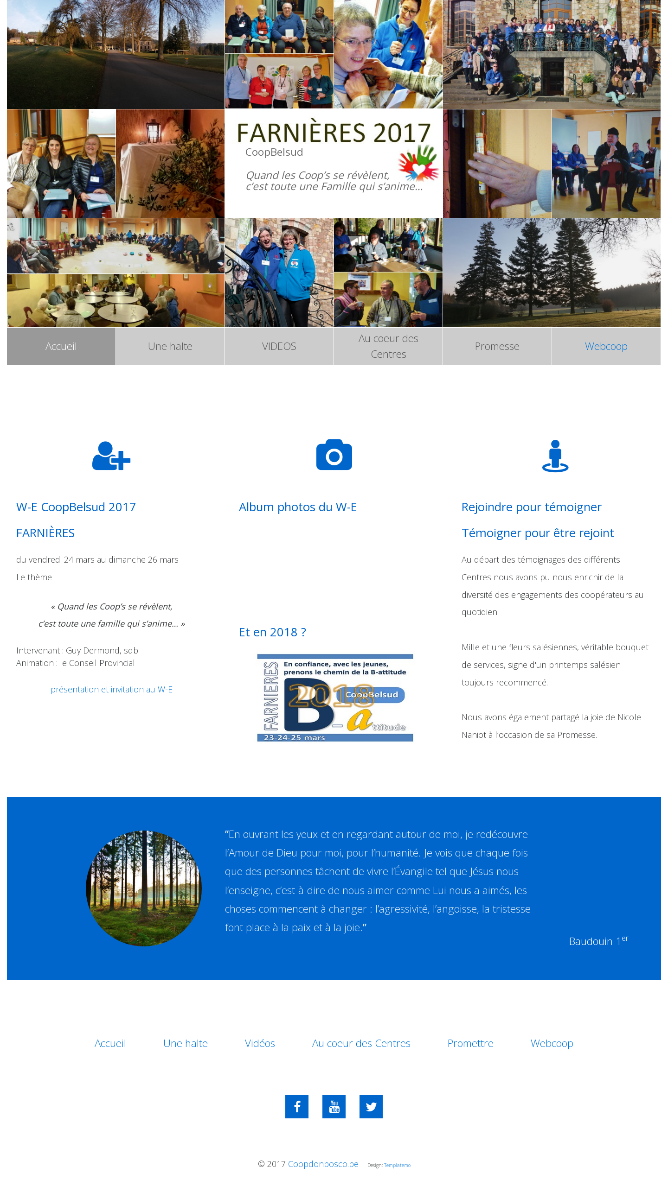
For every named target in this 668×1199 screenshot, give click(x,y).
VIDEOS (279, 346)
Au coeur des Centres (388, 346)
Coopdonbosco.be (323, 1163)
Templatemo (397, 1165)
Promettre (471, 1043)
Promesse (497, 346)
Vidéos (260, 1043)
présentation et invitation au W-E (112, 689)
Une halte (170, 346)
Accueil (61, 346)
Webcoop (606, 346)
